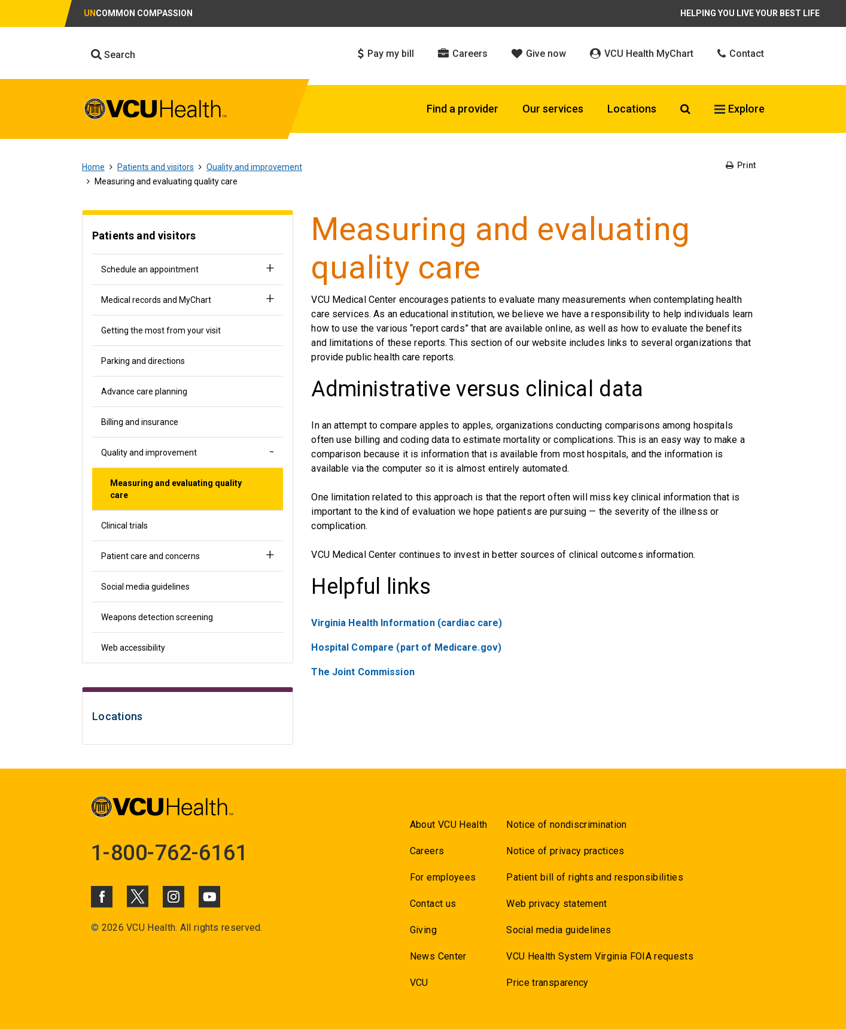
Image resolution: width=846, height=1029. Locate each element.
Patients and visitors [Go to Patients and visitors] (155, 167)
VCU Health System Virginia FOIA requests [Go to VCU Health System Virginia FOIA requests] (599, 956)
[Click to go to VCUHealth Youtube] (209, 896)
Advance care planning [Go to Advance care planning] (144, 391)
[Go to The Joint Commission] (362, 672)
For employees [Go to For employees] (443, 877)
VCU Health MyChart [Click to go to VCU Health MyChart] (641, 53)
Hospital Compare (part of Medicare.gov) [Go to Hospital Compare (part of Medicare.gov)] (406, 647)
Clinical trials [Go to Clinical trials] (124, 525)
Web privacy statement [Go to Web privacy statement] (556, 903)
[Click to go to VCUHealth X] (137, 896)
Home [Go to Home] (93, 167)
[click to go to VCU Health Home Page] (155, 111)
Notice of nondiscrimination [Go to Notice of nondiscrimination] (566, 824)
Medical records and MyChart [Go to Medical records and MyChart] (156, 300)
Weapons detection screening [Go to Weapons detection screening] (157, 617)
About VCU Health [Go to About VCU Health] (448, 824)
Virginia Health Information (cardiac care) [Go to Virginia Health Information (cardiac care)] (406, 623)
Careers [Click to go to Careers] (463, 53)
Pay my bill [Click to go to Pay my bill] (386, 53)
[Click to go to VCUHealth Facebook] (101, 896)
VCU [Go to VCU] (419, 982)
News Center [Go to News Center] (438, 956)
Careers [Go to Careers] (427, 851)
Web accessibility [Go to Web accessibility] (133, 647)
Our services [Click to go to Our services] (552, 108)
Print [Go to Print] (741, 165)
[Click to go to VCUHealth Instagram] (173, 896)
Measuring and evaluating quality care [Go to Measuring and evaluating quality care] (176, 489)
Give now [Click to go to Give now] (539, 53)
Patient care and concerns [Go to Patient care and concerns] (150, 556)
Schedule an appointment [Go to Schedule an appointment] (150, 269)
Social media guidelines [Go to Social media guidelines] (145, 586)
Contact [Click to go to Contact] (740, 53)
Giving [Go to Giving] (423, 930)
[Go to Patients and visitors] (187, 237)
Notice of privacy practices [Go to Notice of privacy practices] (565, 851)
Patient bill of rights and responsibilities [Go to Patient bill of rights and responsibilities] (594, 877)
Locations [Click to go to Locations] (631, 108)
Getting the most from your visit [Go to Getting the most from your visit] (161, 330)
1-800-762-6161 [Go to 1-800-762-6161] (169, 853)
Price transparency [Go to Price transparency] (547, 982)
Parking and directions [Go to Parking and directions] (143, 361)
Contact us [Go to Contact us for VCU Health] (433, 903)
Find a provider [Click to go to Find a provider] (462, 108)
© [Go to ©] (95, 927)
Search (113, 54)
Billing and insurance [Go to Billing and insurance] (139, 422)
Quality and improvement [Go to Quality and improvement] (254, 167)
